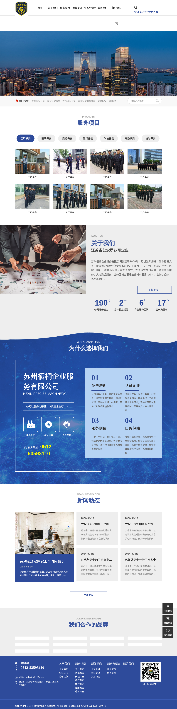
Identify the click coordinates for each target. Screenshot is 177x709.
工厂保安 (26, 138)
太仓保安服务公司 (86, 101)
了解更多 (88, 72)
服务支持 (111, 669)
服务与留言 (90, 8)
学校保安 (109, 138)
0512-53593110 (146, 12)
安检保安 (67, 138)
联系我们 (103, 8)
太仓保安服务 (53, 101)
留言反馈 (111, 672)
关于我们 (53, 8)
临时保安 (150, 138)
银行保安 (88, 138)
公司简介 (63, 669)
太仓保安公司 (38, 101)
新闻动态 (78, 8)
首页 (40, 8)
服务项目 (65, 8)
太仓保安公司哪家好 (107, 101)
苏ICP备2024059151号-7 (93, 705)
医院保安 (46, 138)
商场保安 (130, 138)
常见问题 (95, 676)
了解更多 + (154, 290)
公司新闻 (95, 669)
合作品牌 (63, 676)
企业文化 (63, 672)
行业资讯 (95, 672)
